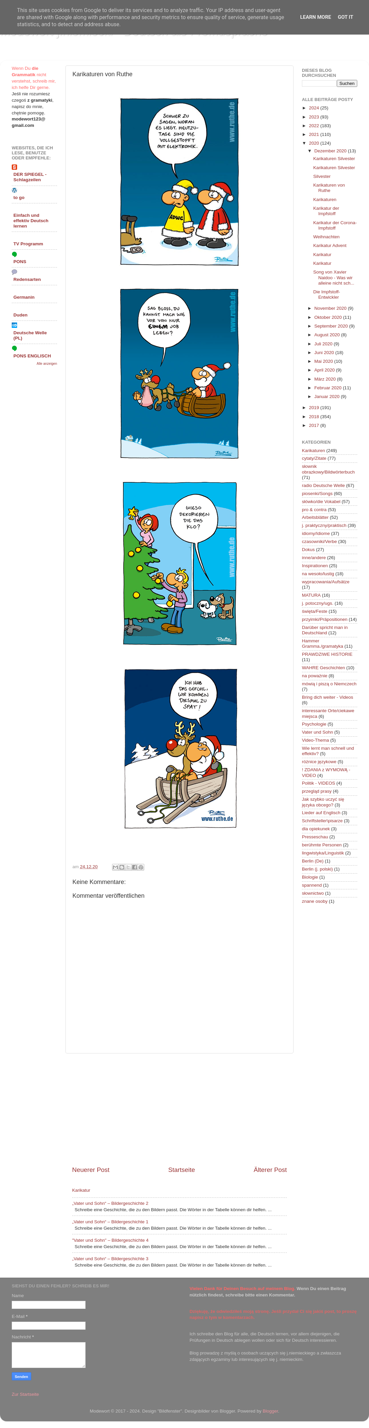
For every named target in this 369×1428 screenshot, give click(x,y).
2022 (314, 125)
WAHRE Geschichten (323, 667)
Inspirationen (315, 565)
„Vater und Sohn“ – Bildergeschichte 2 (110, 1203)
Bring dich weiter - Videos (327, 697)
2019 (314, 407)
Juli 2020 (324, 343)
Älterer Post (270, 1169)
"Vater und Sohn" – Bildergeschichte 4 (110, 1240)
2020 (314, 143)
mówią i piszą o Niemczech (329, 683)
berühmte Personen (322, 844)
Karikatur (81, 1190)
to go (18, 197)
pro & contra (314, 509)
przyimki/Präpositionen (325, 619)
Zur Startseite (25, 1394)
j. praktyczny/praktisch (324, 525)
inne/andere (314, 557)
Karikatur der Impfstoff (326, 211)
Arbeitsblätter (315, 517)
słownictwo (313, 893)
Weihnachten (326, 236)
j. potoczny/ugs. (317, 603)
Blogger (270, 1411)
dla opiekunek (316, 828)
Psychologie (314, 724)
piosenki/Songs (317, 493)
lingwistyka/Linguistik (323, 852)
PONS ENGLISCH (32, 355)
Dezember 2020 (331, 150)
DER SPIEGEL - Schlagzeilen (30, 177)
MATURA (311, 595)
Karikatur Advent (330, 245)
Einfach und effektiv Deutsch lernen (30, 221)
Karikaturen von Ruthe (329, 188)
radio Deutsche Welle (323, 485)
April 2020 (325, 370)
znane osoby (315, 901)
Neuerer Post (90, 1169)
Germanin (24, 297)
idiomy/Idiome (316, 533)
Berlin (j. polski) (317, 869)
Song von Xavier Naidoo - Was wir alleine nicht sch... (333, 277)
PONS (19, 261)
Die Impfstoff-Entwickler (326, 294)
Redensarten (27, 279)
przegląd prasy (317, 791)
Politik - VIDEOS (318, 783)
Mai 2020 (324, 361)
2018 (314, 416)
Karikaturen (324, 199)
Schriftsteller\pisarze (322, 820)
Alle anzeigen (47, 363)
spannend (312, 885)
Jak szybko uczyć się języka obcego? (323, 802)
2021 (314, 134)
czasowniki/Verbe (319, 541)
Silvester (322, 176)
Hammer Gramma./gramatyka (322, 643)
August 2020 (327, 334)
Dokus (308, 549)
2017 (314, 425)
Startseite (181, 1169)
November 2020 (331, 308)
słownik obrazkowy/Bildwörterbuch (328, 469)
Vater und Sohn (317, 732)
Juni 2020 (324, 352)
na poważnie (314, 675)
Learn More (315, 17)
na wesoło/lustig (318, 573)
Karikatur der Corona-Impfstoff (335, 225)
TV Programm (28, 243)
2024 (314, 107)
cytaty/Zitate (314, 458)
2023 (314, 116)
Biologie (310, 877)
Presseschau (315, 836)
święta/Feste (314, 611)
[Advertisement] (179, 1109)
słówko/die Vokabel (321, 501)
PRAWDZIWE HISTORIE (327, 654)
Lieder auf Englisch (321, 812)
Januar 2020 (327, 396)
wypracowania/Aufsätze (326, 581)
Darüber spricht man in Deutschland (325, 630)
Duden (20, 314)
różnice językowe (319, 761)
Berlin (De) (313, 861)
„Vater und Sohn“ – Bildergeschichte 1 (110, 1221)
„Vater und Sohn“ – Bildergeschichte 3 (110, 1258)
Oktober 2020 (328, 317)
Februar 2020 (328, 387)
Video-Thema (315, 740)
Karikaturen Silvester (334, 158)
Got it (345, 17)
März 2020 (325, 379)
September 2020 (331, 326)
